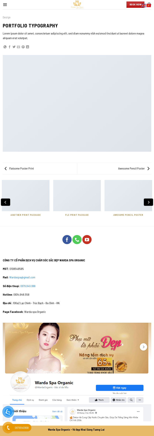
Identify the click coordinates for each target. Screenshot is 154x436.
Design (7, 17)
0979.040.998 (27, 286)
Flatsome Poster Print (19, 168)
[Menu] (5, 4)
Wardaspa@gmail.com (22, 277)
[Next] (148, 202)
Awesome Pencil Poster (133, 168)
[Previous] (5, 202)
